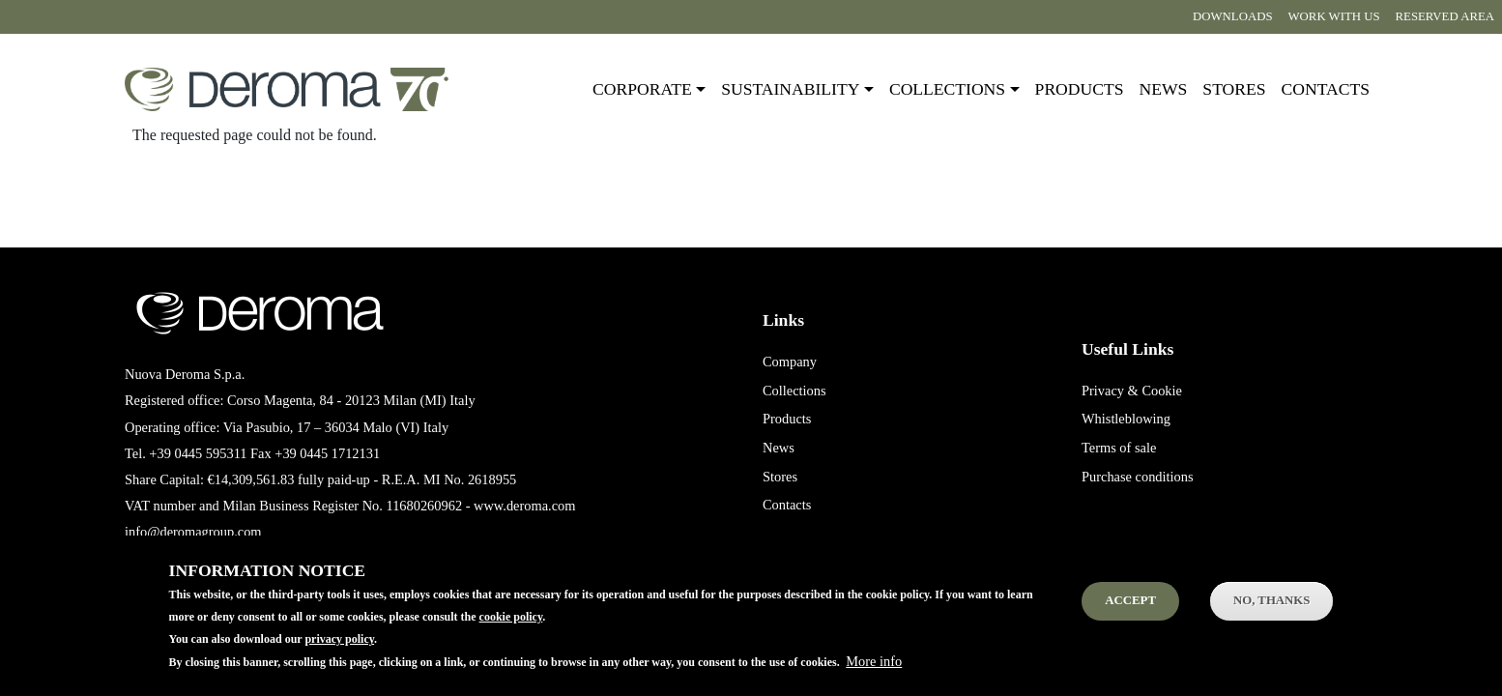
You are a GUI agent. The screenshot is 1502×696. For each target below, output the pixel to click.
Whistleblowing (1126, 418)
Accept (1130, 612)
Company (790, 361)
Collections (794, 390)
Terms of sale (1119, 447)
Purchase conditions (1138, 476)
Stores (1233, 89)
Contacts (1326, 89)
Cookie (1161, 390)
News (1164, 89)
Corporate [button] (642, 89)
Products (1079, 89)
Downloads (1232, 16)
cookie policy (511, 628)
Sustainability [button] (790, 89)
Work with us (1334, 16)
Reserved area (1445, 16)
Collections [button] (947, 89)
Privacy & (1110, 390)
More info (874, 672)
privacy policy (339, 650)
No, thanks (1271, 612)
